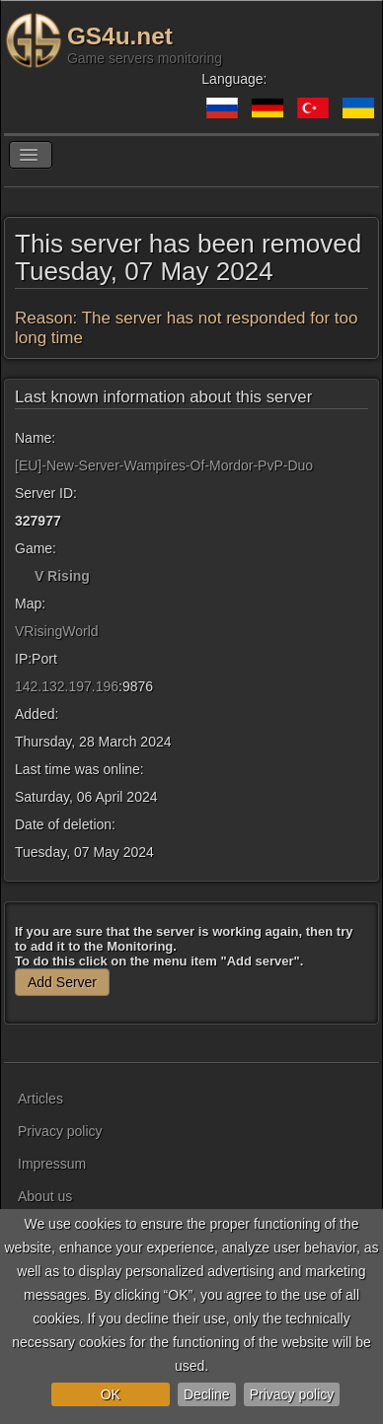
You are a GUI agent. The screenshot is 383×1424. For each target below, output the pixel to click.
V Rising (62, 576)
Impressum (52, 1164)
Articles (40, 1098)
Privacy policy (292, 1394)
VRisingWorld (57, 631)
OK (110, 1394)
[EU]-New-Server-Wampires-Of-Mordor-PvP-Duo (164, 465)
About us (45, 1196)
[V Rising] (23, 576)
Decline (207, 1394)
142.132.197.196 (66, 686)
